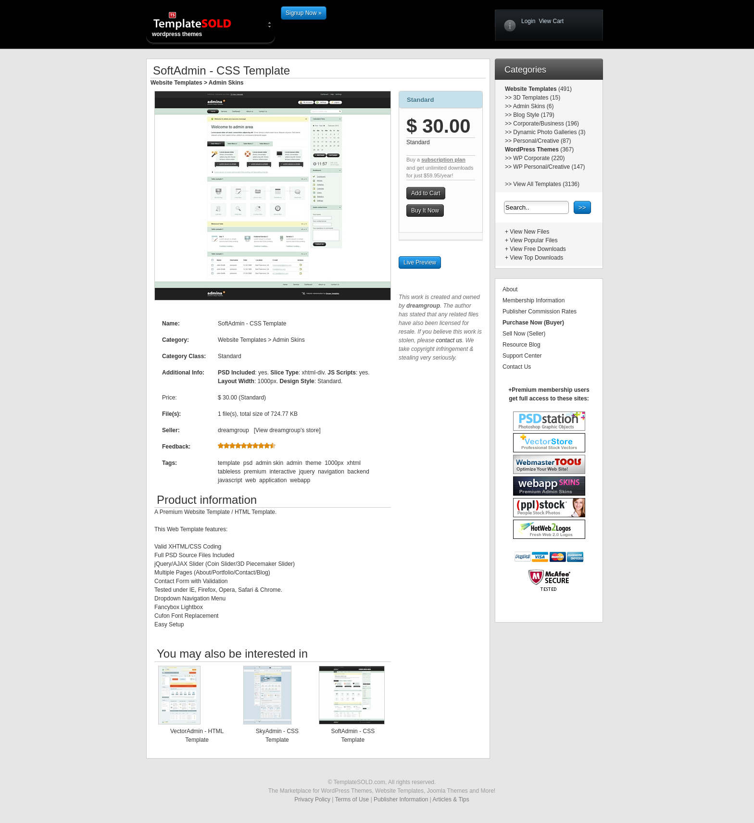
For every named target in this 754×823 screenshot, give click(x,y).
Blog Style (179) (533, 115)
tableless (229, 471)
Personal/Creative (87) (542, 140)
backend (358, 471)
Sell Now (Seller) (524, 333)
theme (313, 463)
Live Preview (419, 262)
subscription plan (443, 159)
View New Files (529, 231)
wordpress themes (200, 24)
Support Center (522, 355)
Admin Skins (226, 82)
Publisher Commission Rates (540, 311)
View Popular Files (533, 240)
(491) (564, 89)
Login (528, 21)
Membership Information (534, 300)
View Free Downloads (538, 249)
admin (294, 463)
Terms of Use (352, 799)
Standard (420, 99)
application (273, 480)
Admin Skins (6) (533, 106)
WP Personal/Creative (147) (549, 166)
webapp (300, 480)
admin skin (269, 463)
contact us (449, 340)
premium (255, 471)
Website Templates (176, 82)
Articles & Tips (451, 799)
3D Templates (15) (536, 97)
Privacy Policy (312, 799)
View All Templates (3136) (546, 184)
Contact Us (517, 366)
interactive (282, 471)
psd (247, 463)
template (229, 463)
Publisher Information (401, 799)
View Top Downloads (536, 257)
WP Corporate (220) (539, 158)
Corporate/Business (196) (546, 123)
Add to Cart (425, 193)
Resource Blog (521, 344)
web (250, 480)
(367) (566, 149)
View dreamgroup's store (287, 430)
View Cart (551, 21)
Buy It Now (425, 210)
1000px (334, 463)
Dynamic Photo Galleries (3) (549, 132)
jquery (307, 471)
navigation (331, 471)
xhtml (354, 463)
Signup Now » (304, 13)
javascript (230, 480)
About (510, 289)
